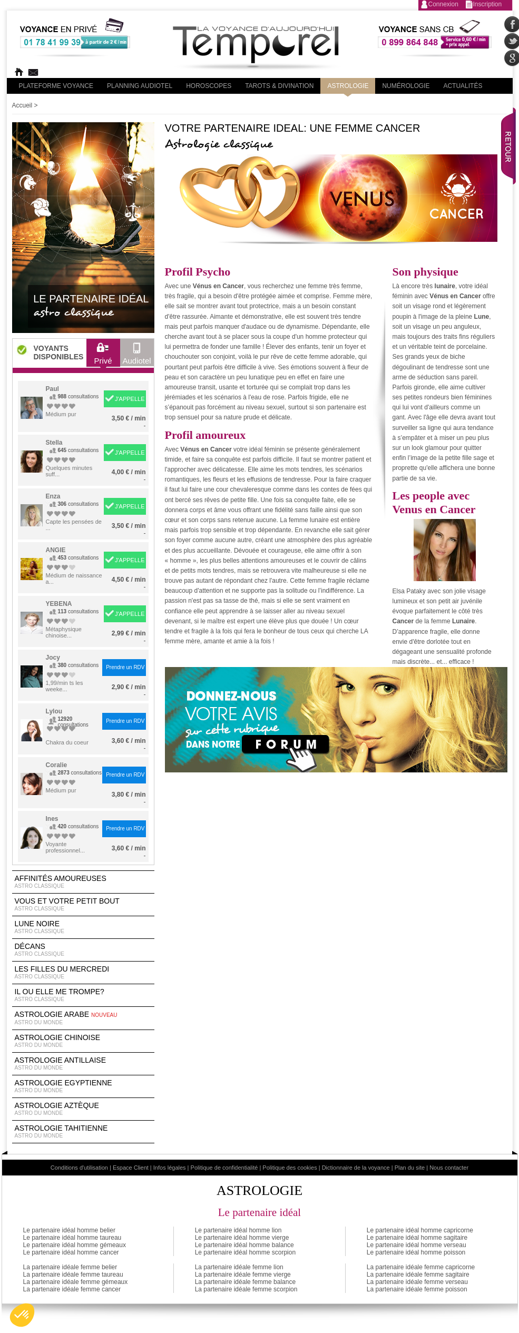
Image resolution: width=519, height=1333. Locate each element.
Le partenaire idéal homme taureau (72, 1237)
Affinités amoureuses (83, 882)
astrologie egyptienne (83, 1086)
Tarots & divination (279, 86)
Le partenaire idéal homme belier (69, 1230)
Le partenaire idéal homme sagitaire (417, 1237)
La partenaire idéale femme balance (245, 1282)
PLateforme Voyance (56, 86)
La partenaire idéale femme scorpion (246, 1289)
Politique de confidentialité (224, 1167)
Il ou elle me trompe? (83, 995)
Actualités (462, 86)
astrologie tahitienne (83, 1132)
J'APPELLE (130, 399)
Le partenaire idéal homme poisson (416, 1252)
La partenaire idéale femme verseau (417, 1282)
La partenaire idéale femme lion (239, 1267)
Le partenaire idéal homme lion (238, 1230)
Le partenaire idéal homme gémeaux (74, 1245)
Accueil (22, 105)
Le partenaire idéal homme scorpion (245, 1252)
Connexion (443, 4)
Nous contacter (448, 1167)
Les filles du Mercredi (83, 973)
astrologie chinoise (83, 1041)
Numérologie (405, 86)
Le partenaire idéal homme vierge (242, 1237)
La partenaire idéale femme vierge (243, 1274)
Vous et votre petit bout (83, 905)
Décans (83, 950)
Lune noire (83, 927)
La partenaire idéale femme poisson (417, 1289)
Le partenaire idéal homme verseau (416, 1245)
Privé (103, 356)
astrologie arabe (83, 1018)
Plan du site (410, 1167)
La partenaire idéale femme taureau (73, 1274)
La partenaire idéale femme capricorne (421, 1267)
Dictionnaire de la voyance (356, 1167)
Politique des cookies (289, 1167)
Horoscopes (208, 86)
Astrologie (347, 86)
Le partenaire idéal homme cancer (71, 1252)
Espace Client (131, 1167)
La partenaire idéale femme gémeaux (75, 1282)
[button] (22, 1315)
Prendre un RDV (125, 667)
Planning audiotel (139, 86)
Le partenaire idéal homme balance (244, 1245)
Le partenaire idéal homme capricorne (420, 1230)
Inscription (487, 4)
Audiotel (137, 356)
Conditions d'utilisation (79, 1167)
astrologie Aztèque (83, 1109)
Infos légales (169, 1167)
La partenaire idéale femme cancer (72, 1289)
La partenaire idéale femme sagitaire (418, 1274)
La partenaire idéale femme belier (70, 1267)
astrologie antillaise (83, 1064)
